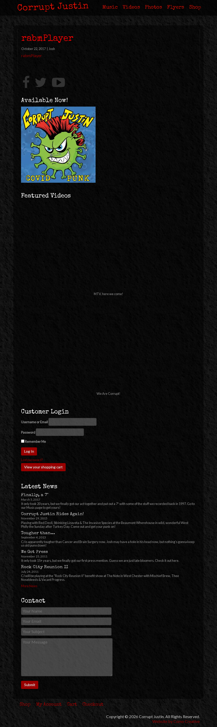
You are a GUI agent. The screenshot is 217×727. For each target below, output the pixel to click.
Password (28, 432)
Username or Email (34, 422)
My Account (49, 704)
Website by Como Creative (176, 721)
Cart (72, 704)
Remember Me (33, 441)
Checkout (92, 704)
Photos (153, 7)
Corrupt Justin (53, 8)
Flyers (175, 7)
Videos (131, 7)
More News (29, 586)
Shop (195, 7)
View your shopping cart (43, 467)
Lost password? (32, 460)
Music (110, 7)
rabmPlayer (31, 55)
